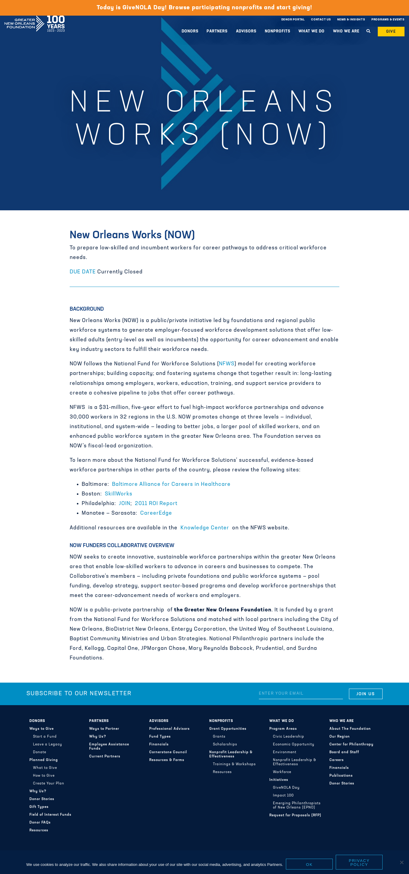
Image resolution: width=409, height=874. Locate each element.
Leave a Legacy (47, 744)
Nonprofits (277, 31)
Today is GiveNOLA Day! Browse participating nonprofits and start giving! (204, 8)
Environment (284, 752)
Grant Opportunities (228, 729)
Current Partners (104, 756)
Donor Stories (41, 799)
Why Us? (38, 791)
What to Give (45, 768)
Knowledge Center (204, 528)
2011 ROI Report (156, 504)
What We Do (311, 31)
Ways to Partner (104, 729)
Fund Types (160, 736)
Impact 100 (283, 795)
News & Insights (351, 19)
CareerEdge (156, 513)
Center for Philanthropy (351, 744)
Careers (336, 760)
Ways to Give (41, 729)
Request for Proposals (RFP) (295, 815)
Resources (38, 830)
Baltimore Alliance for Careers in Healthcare (171, 484)
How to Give (44, 776)
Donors (190, 31)
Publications (341, 776)
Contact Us (321, 19)
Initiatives (278, 780)
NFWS (227, 364)
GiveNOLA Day (286, 788)
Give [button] (391, 32)
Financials (159, 744)
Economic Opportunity (293, 744)
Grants (219, 736)
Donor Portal (293, 19)
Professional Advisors (169, 729)
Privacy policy (359, 862)
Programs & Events (387, 19)
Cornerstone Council (168, 752)
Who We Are (346, 31)
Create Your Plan (48, 783)
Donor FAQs (40, 822)
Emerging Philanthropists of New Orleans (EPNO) (297, 805)
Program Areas (283, 729)
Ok (309, 864)
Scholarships (225, 744)
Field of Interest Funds (50, 815)
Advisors (246, 31)
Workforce (282, 772)
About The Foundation (350, 729)
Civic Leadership (288, 736)
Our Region (339, 736)
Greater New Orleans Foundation (35, 18)
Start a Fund (45, 736)
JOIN (124, 504)
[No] (401, 862)
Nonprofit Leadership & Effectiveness (231, 754)
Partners (217, 31)
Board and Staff (344, 752)
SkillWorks (118, 494)
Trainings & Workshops (234, 764)
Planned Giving (43, 760)
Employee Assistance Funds (109, 747)
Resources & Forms (166, 760)
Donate (39, 752)
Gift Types (39, 807)
